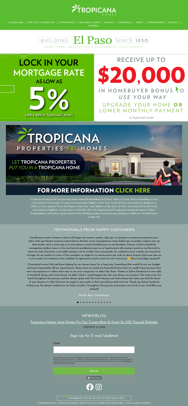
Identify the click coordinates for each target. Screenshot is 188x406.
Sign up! (94, 371)
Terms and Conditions (110, 403)
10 (104, 302)
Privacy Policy (88, 403)
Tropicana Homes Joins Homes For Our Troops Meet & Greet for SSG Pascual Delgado (94, 322)
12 (110, 302)
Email (56, 343)
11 (107, 302)
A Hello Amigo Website (138, 403)
